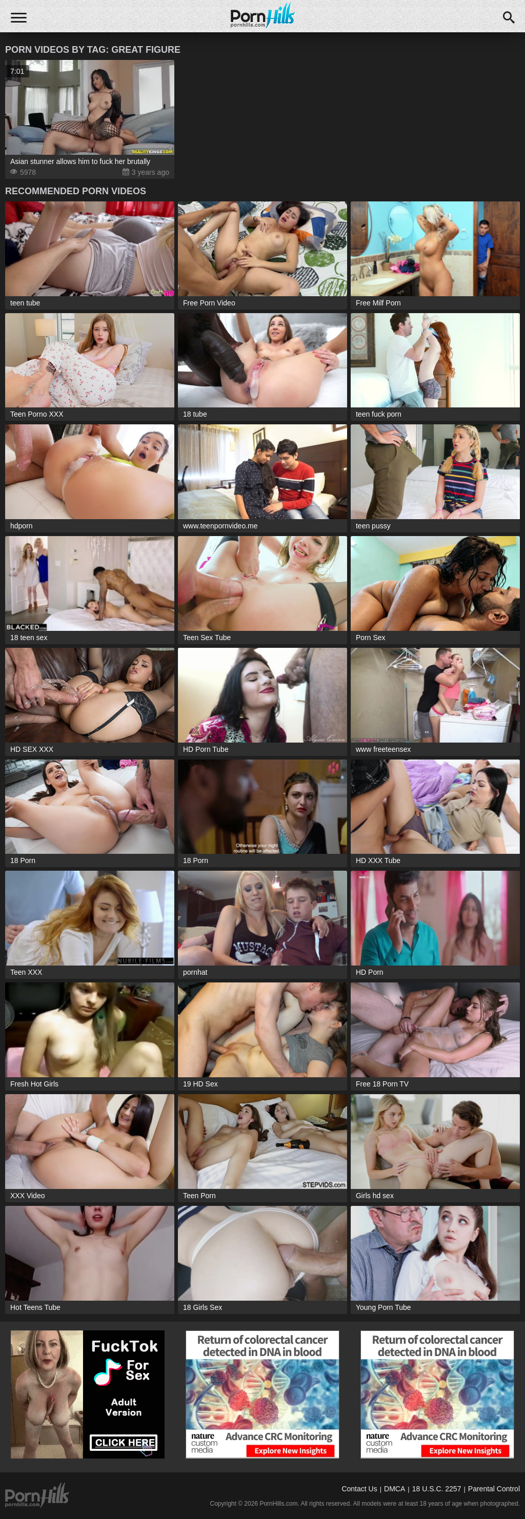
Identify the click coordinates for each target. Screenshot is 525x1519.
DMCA (394, 1489)
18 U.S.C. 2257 (436, 1489)
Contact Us (359, 1489)
